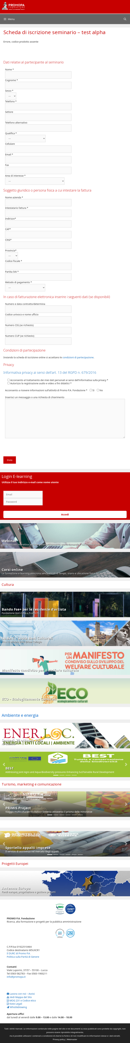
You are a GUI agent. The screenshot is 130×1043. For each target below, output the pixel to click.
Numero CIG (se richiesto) (19, 325)
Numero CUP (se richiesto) (19, 335)
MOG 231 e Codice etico (21, 1000)
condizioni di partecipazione (78, 357)
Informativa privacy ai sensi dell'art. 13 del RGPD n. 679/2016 (49, 372)
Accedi (65, 514)
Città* (8, 239)
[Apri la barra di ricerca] (125, 19)
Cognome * (11, 80)
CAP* (8, 229)
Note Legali (14, 1003)
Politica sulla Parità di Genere (23, 956)
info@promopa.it (16, 976)
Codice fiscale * (13, 261)
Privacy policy (59, 1039)
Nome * (9, 69)
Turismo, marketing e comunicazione (31, 784)
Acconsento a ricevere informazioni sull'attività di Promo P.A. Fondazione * (46, 390)
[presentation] (29, 448)
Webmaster (72, 1039)
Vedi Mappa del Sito (19, 997)
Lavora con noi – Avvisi (21, 993)
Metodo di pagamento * (18, 282)
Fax (7, 165)
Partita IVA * (12, 271)
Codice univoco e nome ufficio (21, 314)
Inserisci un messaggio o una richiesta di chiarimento (34, 397)
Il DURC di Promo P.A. (18, 953)
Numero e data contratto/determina (25, 304)
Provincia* (10, 250)
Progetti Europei (15, 863)
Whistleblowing (17, 1007)
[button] (4, 764)
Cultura (8, 584)
